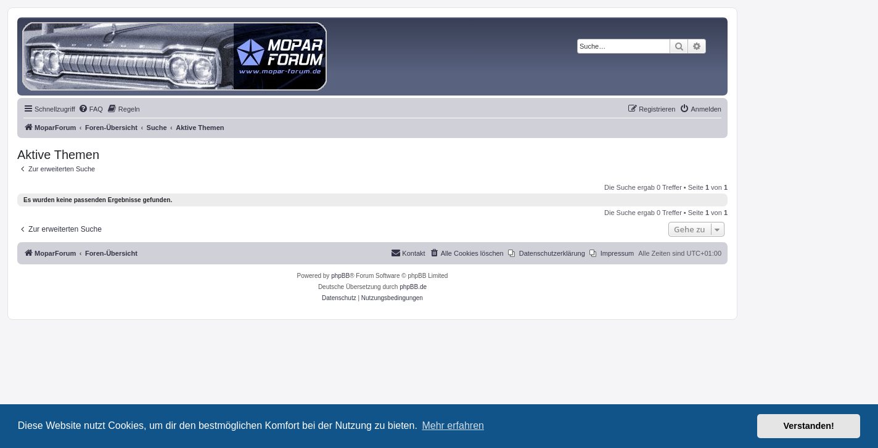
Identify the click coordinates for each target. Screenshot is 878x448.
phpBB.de (413, 286)
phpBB (340, 275)
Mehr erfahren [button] (453, 425)
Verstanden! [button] (809, 426)
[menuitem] (90, 109)
